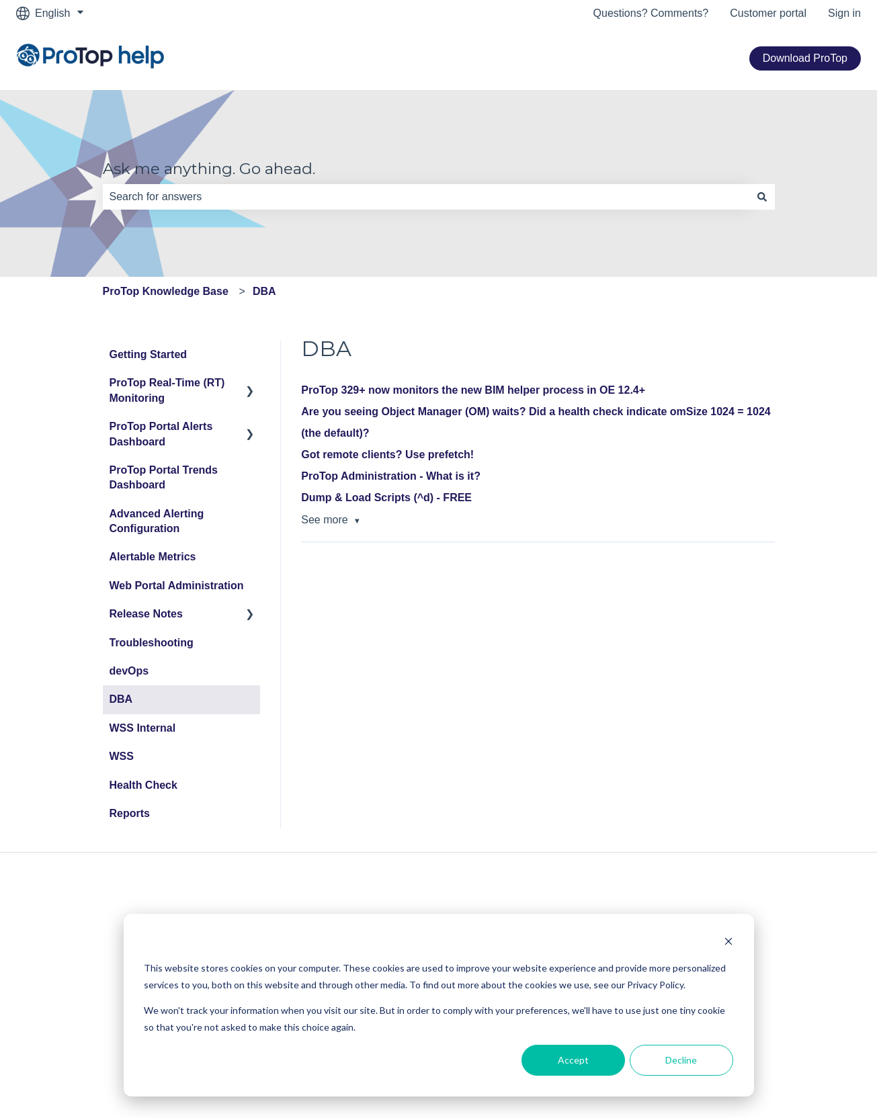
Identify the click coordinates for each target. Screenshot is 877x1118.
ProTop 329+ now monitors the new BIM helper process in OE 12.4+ (473, 390)
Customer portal (768, 13)
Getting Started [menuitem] (148, 354)
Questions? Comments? (651, 13)
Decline (681, 1060)
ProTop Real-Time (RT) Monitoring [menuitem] (167, 390)
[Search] (762, 197)
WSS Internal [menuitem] (143, 728)
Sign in (844, 13)
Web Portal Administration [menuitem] (177, 585)
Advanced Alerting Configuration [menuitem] (157, 521)
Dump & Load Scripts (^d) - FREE (386, 497)
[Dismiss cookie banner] (728, 943)
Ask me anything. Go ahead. (209, 168)
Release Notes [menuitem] (146, 613)
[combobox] (426, 197)
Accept (573, 1060)
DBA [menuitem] (121, 699)
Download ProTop (805, 58)
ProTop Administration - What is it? (391, 476)
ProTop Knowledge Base (165, 291)
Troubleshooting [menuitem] (152, 642)
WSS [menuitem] (122, 756)
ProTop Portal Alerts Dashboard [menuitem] (161, 434)
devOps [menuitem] (129, 671)
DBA (264, 291)
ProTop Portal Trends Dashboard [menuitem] (164, 477)
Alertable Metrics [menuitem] (153, 556)
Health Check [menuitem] (143, 785)
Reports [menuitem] (130, 813)
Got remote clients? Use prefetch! (387, 454)
